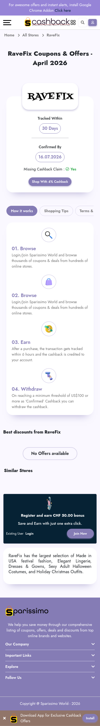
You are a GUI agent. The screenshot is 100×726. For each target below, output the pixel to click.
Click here (63, 10)
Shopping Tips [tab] (56, 211)
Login (30, 533)
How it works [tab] (22, 211)
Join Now (80, 533)
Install (90, 718)
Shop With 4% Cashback (50, 181)
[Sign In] (92, 22)
